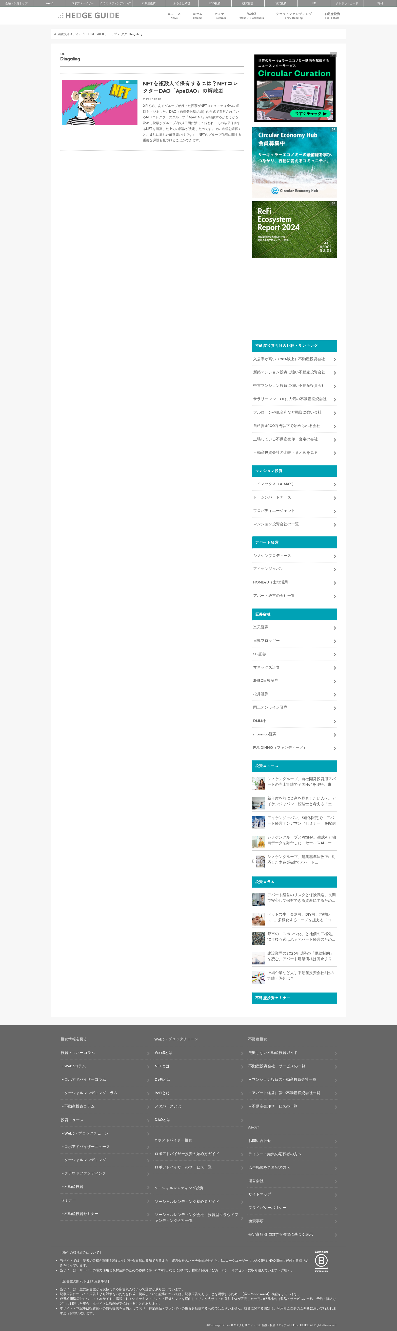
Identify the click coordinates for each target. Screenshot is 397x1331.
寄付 (380, 3)
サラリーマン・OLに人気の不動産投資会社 (290, 397)
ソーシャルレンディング (85, 1159)
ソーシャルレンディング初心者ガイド (187, 1200)
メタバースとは (168, 1105)
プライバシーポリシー (267, 1206)
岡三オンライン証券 (270, 706)
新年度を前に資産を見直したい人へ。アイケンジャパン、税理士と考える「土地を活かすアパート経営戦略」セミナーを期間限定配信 (301, 800)
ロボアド (82, 3)
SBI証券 (259, 652)
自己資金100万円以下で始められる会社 (286, 424)
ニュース (174, 16)
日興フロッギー (266, 639)
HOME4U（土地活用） (272, 581)
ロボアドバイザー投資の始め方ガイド (187, 1152)
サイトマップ (259, 1193)
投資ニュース (72, 1118)
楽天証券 (260, 626)
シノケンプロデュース (272, 554)
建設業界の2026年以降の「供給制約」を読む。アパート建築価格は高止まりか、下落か (300, 955)
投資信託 (247, 3)
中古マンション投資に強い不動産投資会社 (289, 384)
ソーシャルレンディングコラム (90, 1091)
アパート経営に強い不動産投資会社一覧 (286, 1091)
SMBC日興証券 (265, 679)
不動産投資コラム (79, 1105)
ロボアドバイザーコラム (85, 1078)
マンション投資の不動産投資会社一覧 (284, 1078)
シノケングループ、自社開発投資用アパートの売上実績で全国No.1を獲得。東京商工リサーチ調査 (301, 780)
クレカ (347, 3)
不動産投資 (149, 3)
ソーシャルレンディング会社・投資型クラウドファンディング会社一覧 (196, 1216)
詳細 (284, 1269)
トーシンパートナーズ (272, 496)
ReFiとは (162, 1091)
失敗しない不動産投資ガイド (273, 1051)
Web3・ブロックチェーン (86, 1132)
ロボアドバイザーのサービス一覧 (183, 1166)
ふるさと (181, 3)
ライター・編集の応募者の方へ (275, 1152)
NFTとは (162, 1065)
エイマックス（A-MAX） (274, 482)
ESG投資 (215, 3)
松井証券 (260, 692)
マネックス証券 (266, 666)
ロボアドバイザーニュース (87, 1145)
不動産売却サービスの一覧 (274, 1105)
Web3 (252, 16)
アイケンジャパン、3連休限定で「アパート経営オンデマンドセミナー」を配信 (301, 819)
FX (314, 3)
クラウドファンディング (294, 16)
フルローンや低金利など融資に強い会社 (287, 411)
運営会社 (256, 1179)
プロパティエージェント (274, 509)
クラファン (115, 3)
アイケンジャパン (268, 568)
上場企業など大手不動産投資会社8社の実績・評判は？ (300, 974)
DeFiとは (162, 1078)
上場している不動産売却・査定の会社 (285, 438)
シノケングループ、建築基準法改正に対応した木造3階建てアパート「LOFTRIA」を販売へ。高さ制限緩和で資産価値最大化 (301, 858)
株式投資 (281, 3)
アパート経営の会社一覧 (274, 594)
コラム (198, 16)
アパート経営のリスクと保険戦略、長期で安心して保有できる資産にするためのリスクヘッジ (301, 897)
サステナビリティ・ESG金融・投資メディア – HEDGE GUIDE (270, 1324)
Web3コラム (75, 1065)
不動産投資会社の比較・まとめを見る (285, 451)
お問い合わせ (259, 1139)
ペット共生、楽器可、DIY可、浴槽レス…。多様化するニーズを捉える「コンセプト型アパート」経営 (301, 916)
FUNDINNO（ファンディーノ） (280, 746)
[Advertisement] (152, 215)
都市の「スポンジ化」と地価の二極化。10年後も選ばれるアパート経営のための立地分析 (301, 935)
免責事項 (256, 1219)
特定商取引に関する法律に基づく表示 (280, 1233)
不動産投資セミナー (81, 1212)
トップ (16, 3)
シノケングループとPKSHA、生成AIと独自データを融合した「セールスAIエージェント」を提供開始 (301, 839)
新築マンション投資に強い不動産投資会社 (289, 371)
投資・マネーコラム (78, 1051)
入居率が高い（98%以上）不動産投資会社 (289, 357)
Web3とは (163, 1051)
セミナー (221, 16)
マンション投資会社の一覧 (276, 523)
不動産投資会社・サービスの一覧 (276, 1065)
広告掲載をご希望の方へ (269, 1166)
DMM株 (259, 719)
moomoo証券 (264, 733)
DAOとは (162, 1118)
